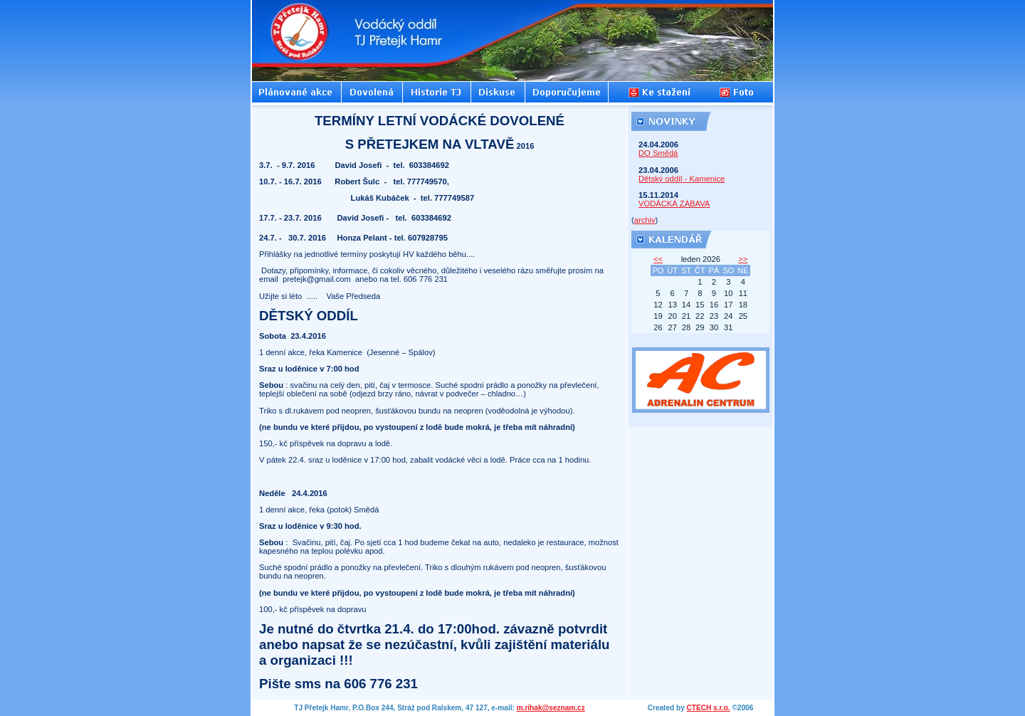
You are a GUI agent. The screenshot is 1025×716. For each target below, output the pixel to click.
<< (658, 259)
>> (742, 259)
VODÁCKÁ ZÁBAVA (674, 203)
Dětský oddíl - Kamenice (681, 178)
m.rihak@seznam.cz (551, 708)
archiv (645, 220)
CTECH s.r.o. (708, 708)
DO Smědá (658, 153)
